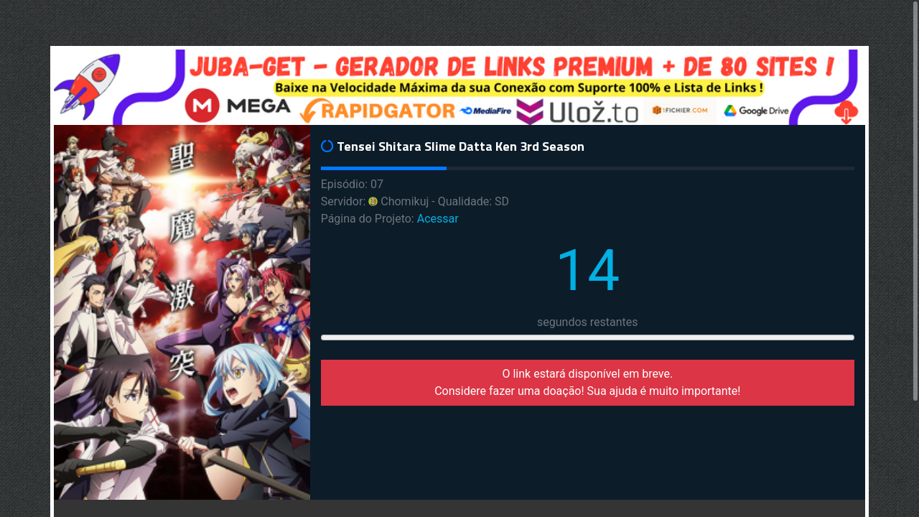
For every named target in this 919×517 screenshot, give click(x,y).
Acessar (438, 218)
